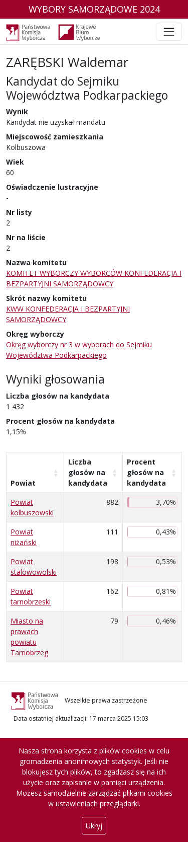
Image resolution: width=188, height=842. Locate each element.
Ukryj (94, 825)
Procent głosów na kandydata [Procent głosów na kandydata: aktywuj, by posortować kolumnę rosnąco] (146, 472)
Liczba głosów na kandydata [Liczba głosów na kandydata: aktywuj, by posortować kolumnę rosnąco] (87, 472)
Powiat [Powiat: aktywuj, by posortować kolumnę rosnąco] (23, 483)
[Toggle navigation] (169, 32)
